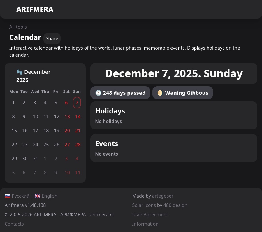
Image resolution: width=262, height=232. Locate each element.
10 (35, 116)
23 (24, 144)
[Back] (10, 76)
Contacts (14, 224)
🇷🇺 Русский (17, 196)
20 (67, 130)
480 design (175, 205)
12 (56, 116)
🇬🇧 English (46, 196)
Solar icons (144, 205)
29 (14, 158)
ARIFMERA (29, 9)
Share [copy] (52, 38)
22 (14, 144)
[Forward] (68, 76)
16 (24, 130)
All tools (18, 27)
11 (46, 116)
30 (24, 158)
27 (67, 144)
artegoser (162, 196)
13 (67, 116)
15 (14, 130)
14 (77, 116)
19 (56, 130)
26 (56, 144)
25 (46, 144)
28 (77, 144)
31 (35, 158)
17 (35, 130)
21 (77, 130)
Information (145, 224)
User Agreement (150, 214)
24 (35, 144)
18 (46, 130)
